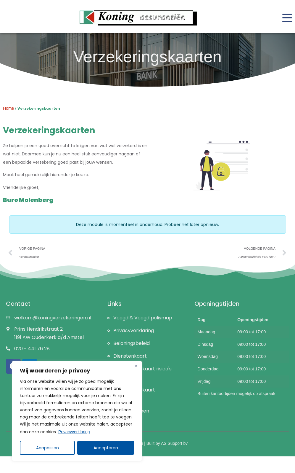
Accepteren (106, 448)
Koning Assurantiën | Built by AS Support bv (147, 443)
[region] (77, 411)
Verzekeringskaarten (147, 56)
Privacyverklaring (74, 431)
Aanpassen (47, 448)
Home (8, 108)
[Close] (135, 366)
